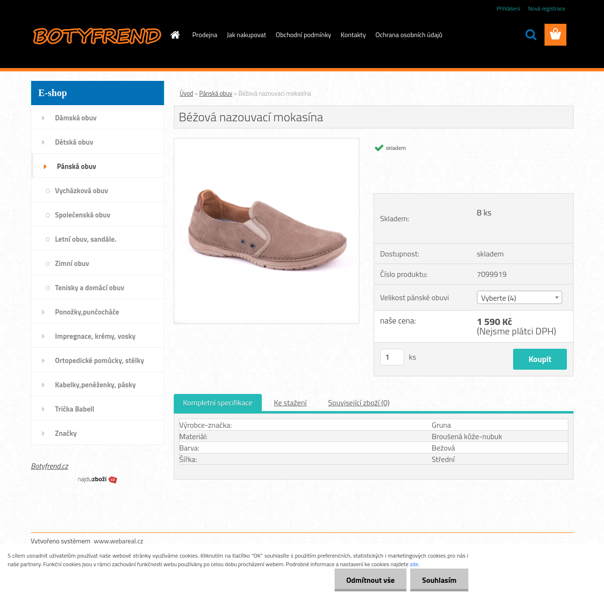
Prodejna (204, 34)
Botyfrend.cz (49, 465)
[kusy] (392, 357)
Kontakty (353, 34)
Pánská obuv (216, 93)
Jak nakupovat (247, 34)
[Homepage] (174, 35)
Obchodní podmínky (303, 34)
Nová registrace (546, 8)
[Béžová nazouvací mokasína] (266, 142)
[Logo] (96, 35)
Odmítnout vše (370, 580)
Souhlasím (439, 580)
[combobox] (519, 297)
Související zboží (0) (358, 402)
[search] (531, 35)
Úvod (186, 93)
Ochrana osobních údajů (409, 34)
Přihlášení (508, 8)
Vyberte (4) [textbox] (498, 298)
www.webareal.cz (118, 541)
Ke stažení (290, 402)
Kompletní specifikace (218, 402)
